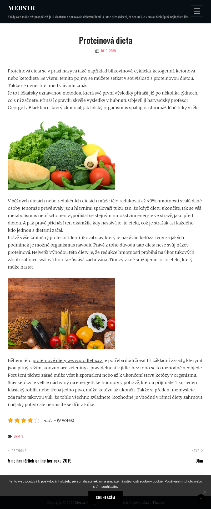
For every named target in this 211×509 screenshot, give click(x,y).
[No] (204, 492)
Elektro (18, 436)
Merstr (21, 7)
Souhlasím (105, 497)
